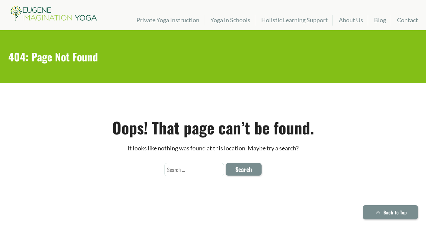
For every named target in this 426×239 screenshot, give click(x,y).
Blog (380, 20)
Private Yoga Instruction (167, 20)
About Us (351, 20)
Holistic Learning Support (294, 20)
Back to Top (390, 212)
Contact (407, 20)
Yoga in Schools (230, 20)
